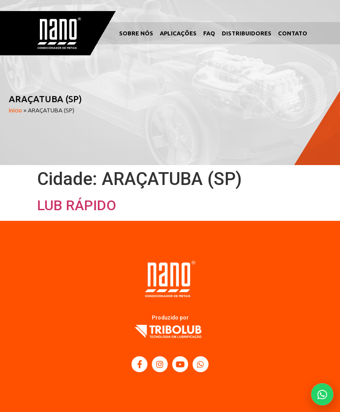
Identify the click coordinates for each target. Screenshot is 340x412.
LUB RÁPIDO (76, 205)
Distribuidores (246, 33)
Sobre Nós (136, 33)
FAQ (209, 33)
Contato (292, 33)
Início (15, 110)
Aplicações (178, 33)
